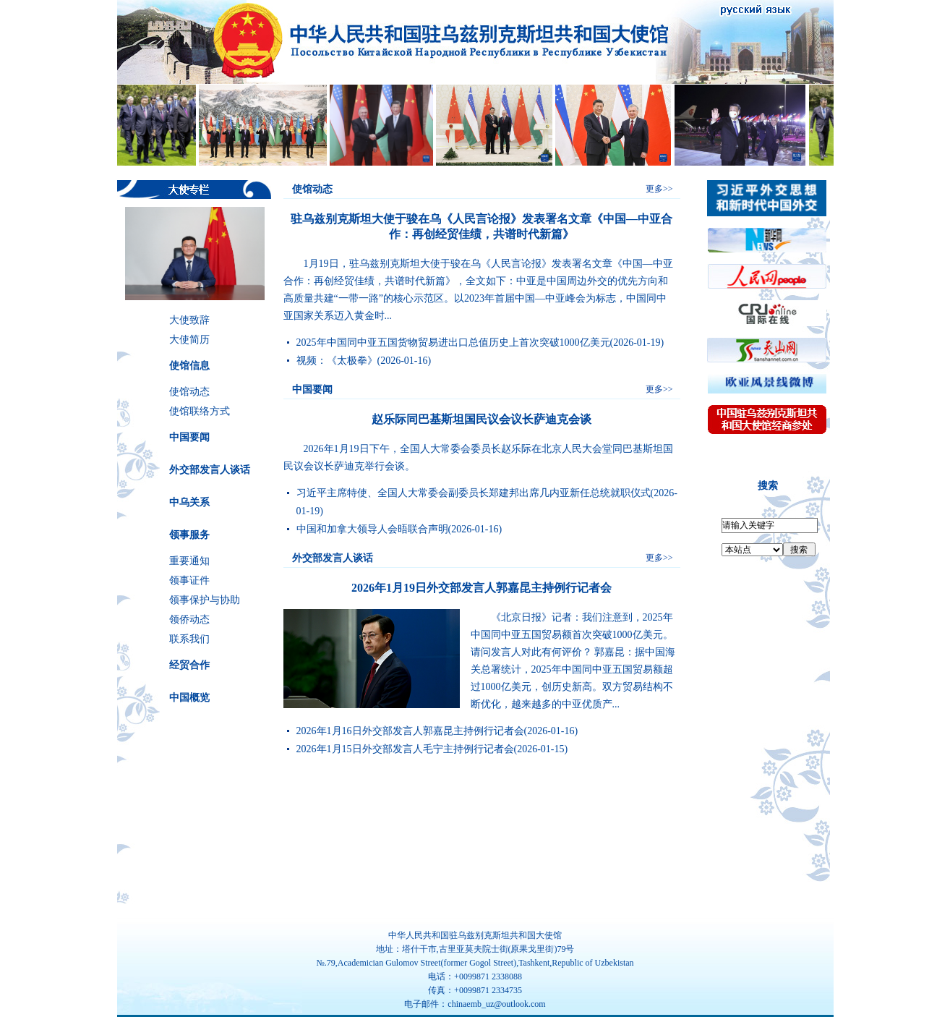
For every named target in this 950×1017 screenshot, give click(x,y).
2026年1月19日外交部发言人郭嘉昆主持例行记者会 (481, 588)
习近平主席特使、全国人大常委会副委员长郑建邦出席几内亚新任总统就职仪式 (473, 493)
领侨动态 (189, 619)
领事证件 (189, 580)
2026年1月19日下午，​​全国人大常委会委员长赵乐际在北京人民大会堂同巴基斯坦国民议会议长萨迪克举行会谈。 (478, 457)
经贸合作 (189, 665)
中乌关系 (189, 502)
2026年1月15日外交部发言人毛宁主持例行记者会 (405, 749)
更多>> (659, 189)
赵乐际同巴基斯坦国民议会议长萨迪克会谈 (481, 419)
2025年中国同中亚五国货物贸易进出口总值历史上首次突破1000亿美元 (453, 342)
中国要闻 (189, 437)
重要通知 (189, 561)
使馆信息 (189, 365)
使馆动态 (189, 391)
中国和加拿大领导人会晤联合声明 (372, 529)
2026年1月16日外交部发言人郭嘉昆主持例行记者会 (410, 730)
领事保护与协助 (204, 600)
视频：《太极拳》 (336, 360)
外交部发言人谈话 (209, 469)
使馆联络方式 (199, 411)
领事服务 (189, 534)
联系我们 (189, 639)
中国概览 (189, 697)
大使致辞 (189, 320)
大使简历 (189, 339)
